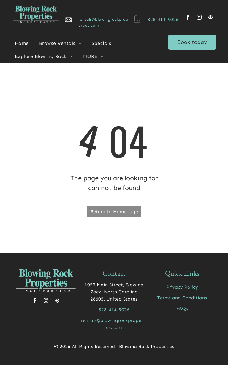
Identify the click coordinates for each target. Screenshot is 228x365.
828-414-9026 (163, 19)
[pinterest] (210, 18)
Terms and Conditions (182, 298)
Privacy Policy (182, 287)
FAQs (182, 308)
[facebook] (187, 18)
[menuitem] (24, 43)
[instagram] (199, 18)
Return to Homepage (114, 211)
